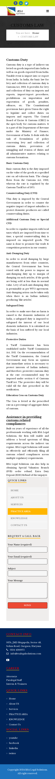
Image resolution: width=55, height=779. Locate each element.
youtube (13, 738)
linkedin (13, 748)
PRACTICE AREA (21, 511)
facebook (14, 743)
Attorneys (11, 676)
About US (17, 497)
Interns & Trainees (16, 684)
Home (35, 33)
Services (17, 504)
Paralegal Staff (14, 680)
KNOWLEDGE (19, 518)
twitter (12, 753)
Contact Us (19, 525)
